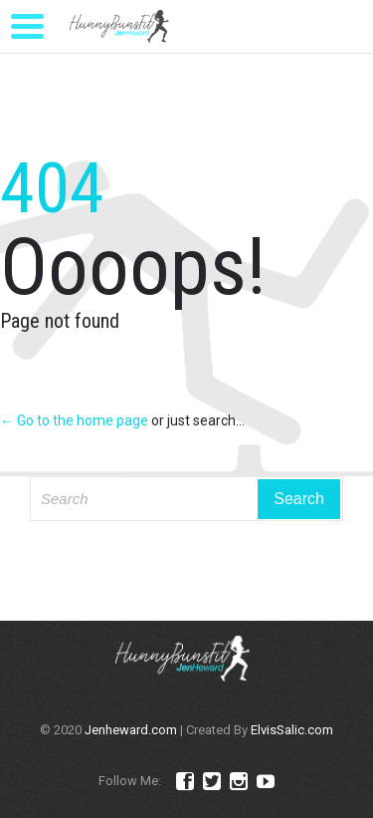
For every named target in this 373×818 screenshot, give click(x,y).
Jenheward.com (131, 729)
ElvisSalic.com (292, 729)
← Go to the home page (74, 420)
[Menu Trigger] (28, 25)
